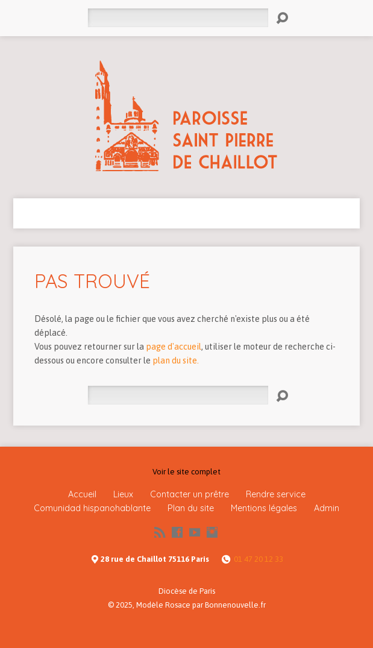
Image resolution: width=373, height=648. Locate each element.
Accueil (82, 494)
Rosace (177, 604)
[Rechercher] (177, 17)
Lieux (123, 494)
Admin (326, 508)
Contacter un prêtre (189, 494)
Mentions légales (264, 508)
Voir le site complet (186, 471)
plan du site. (175, 360)
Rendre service (276, 494)
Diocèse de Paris (186, 591)
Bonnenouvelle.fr (235, 604)
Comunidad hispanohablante (92, 508)
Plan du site (191, 508)
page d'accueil (173, 346)
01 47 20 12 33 (258, 559)
